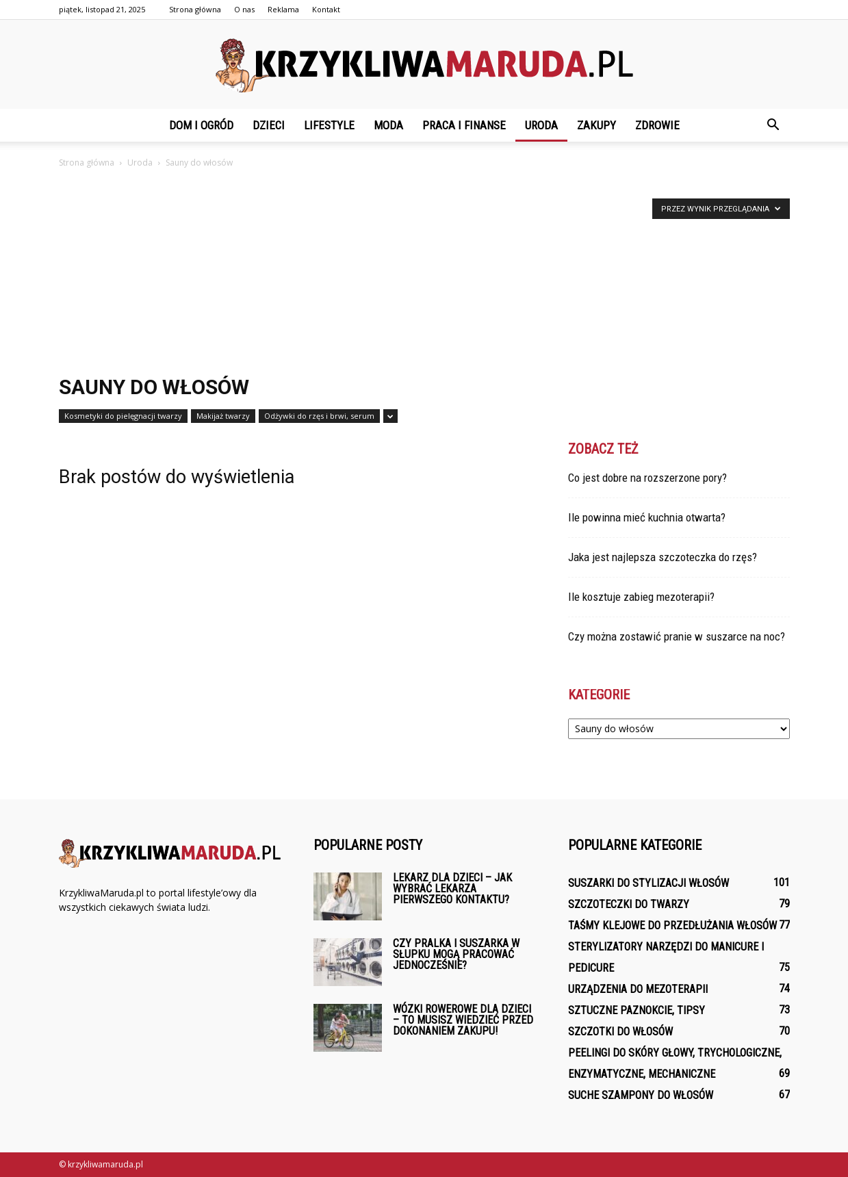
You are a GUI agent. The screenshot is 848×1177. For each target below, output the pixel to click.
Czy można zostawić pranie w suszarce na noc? (676, 636)
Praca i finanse (464, 125)
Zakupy (596, 125)
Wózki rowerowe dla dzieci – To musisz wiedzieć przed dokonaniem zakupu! (463, 1020)
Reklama (283, 9)
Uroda (541, 125)
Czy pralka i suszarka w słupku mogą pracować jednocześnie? (456, 954)
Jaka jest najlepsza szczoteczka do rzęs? (662, 557)
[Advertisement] (424, 273)
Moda (388, 125)
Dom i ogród (201, 125)
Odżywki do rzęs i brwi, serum (319, 416)
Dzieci (269, 125)
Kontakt (326, 9)
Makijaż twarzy (223, 416)
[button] (773, 125)
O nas (244, 9)
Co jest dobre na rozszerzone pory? (647, 477)
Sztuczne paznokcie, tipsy (636, 1010)
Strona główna (195, 9)
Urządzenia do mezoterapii (638, 989)
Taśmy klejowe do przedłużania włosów (672, 925)
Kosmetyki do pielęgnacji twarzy (123, 416)
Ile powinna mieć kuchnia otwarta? (646, 517)
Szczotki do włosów (620, 1031)
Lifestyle (329, 125)
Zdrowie (657, 125)
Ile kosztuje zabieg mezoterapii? (641, 597)
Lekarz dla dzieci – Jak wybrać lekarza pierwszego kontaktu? (452, 888)
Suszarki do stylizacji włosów (648, 883)
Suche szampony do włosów (640, 1095)
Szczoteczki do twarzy (628, 904)
